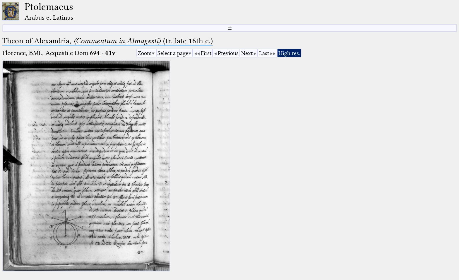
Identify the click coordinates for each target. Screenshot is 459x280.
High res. (289, 53)
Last (264, 53)
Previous (228, 53)
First (206, 53)
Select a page (172, 53)
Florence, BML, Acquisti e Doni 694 (51, 53)
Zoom (145, 53)
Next (247, 53)
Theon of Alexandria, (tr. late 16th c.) (107, 40)
